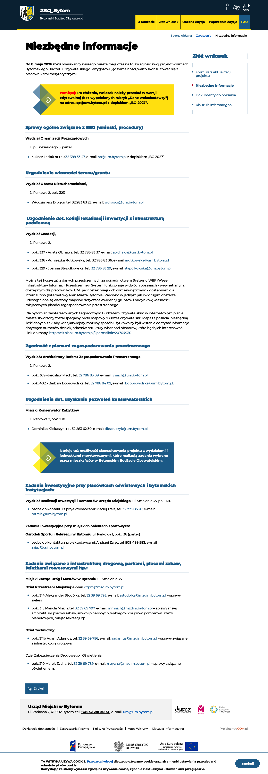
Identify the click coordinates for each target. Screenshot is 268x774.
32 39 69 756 (88, 642)
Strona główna (181, 36)
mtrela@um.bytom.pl (49, 517)
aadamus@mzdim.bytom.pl (134, 642)
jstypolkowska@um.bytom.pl (147, 270)
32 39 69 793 (96, 599)
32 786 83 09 (88, 377)
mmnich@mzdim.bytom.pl (130, 612)
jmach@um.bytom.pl (130, 377)
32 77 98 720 (132, 513)
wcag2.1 (246, 7)
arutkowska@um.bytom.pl (147, 262)
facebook (227, 6)
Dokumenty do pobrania (216, 95)
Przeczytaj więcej (100, 761)
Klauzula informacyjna (214, 105)
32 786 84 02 (101, 385)
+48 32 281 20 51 (95, 715)
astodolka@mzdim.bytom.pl (142, 599)
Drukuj (39, 692)
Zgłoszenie (203, 36)
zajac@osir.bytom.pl (48, 551)
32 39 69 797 (85, 612)
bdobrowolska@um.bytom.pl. (149, 385)
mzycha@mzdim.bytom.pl (128, 667)
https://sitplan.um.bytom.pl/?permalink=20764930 (90, 335)
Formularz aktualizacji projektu (213, 74)
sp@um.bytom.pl (124, 103)
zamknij (248, 763)
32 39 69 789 (84, 667)
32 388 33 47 (75, 159)
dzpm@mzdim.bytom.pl (104, 591)
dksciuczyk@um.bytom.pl (126, 431)
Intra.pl (239, 732)
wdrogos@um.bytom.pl (123, 204)
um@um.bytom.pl (138, 715)
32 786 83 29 (101, 270)
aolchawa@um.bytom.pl (133, 254)
